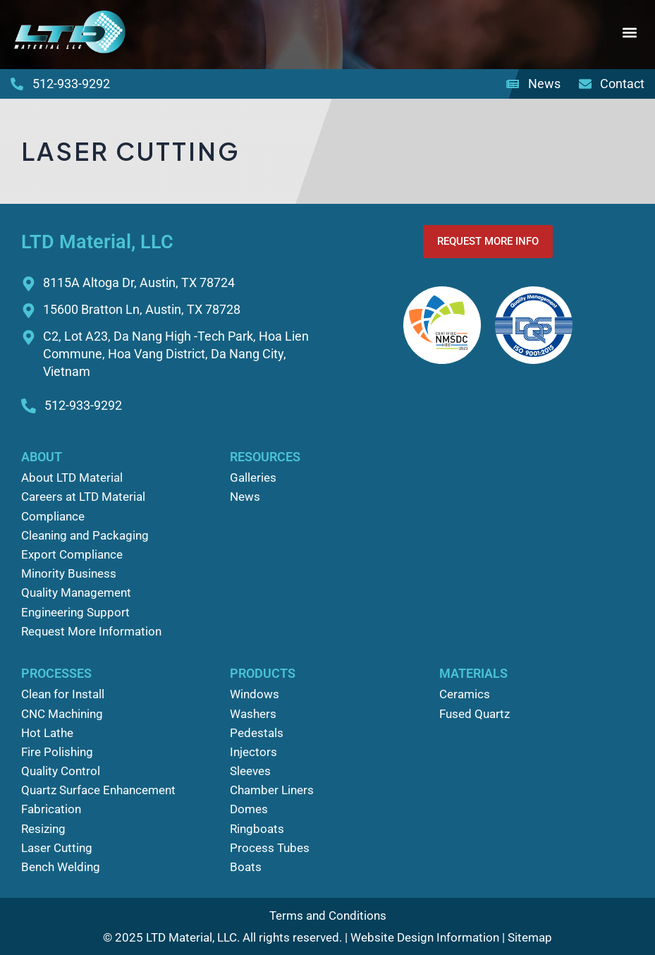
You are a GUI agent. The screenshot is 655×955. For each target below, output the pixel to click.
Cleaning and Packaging (85, 535)
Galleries (253, 477)
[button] (629, 32)
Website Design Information (424, 937)
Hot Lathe (47, 733)
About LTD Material (72, 477)
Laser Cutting (56, 848)
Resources (265, 456)
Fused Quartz (474, 714)
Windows (254, 694)
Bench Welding (60, 867)
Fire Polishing (57, 752)
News (245, 496)
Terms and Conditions (327, 915)
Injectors (253, 752)
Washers (253, 714)
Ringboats (257, 829)
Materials (473, 673)
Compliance (53, 516)
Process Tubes (270, 848)
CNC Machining (62, 714)
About (41, 456)
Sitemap (530, 937)
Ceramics (464, 694)
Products (262, 673)
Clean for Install (62, 694)
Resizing (43, 829)
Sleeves (250, 771)
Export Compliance (72, 554)
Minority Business (68, 573)
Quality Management (76, 592)
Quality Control (60, 771)
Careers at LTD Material (83, 496)
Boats (246, 867)
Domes (249, 809)
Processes (56, 673)
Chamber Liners (272, 790)
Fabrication (51, 809)
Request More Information (91, 631)
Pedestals (256, 733)
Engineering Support (75, 612)
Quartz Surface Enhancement (98, 790)
